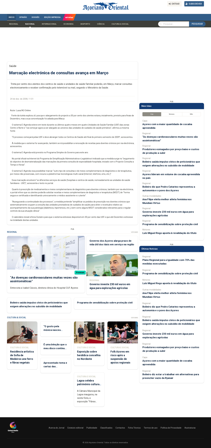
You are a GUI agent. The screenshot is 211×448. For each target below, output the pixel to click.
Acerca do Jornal (56, 428)
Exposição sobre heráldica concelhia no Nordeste (88, 355)
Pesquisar (197, 24)
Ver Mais (134, 232)
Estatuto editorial (75, 428)
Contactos (120, 428)
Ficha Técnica (134, 428)
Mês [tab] (191, 114)
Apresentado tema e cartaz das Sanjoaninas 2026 (55, 366)
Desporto (85, 24)
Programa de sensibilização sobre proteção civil (104, 302)
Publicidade (91, 428)
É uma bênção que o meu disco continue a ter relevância (55, 348)
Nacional (30, 24)
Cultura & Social (120, 24)
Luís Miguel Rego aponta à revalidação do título (169, 233)
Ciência (100, 24)
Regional (13, 24)
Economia (68, 24)
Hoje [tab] (151, 114)
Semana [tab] (171, 114)
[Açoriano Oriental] (13, 433)
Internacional (49, 24)
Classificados (106, 428)
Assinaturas (190, 428)
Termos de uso (151, 428)
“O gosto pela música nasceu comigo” (52, 330)
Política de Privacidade (171, 428)
